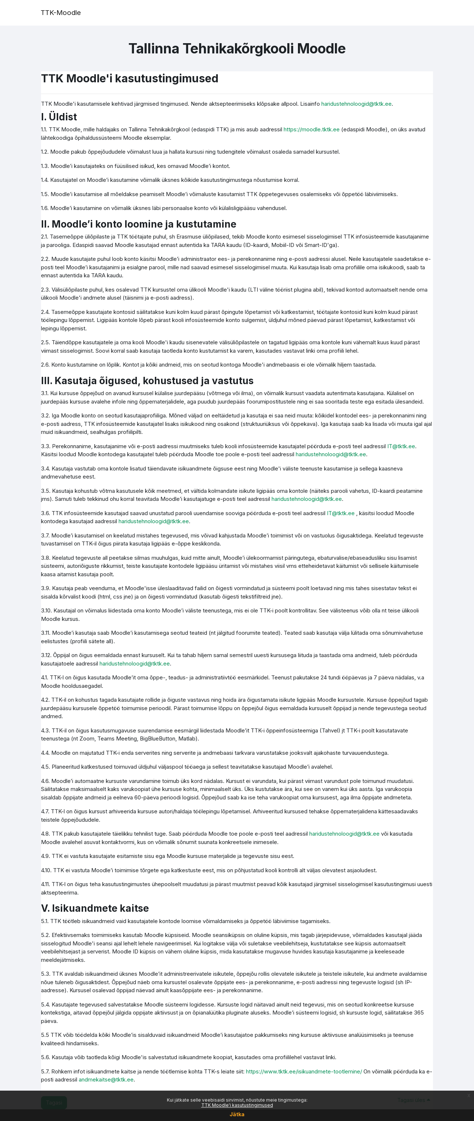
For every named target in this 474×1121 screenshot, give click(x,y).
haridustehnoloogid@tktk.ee (356, 103)
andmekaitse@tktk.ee (106, 1079)
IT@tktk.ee (401, 446)
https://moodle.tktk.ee (312, 129)
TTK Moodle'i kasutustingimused (237, 1105)
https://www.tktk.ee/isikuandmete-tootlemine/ (304, 1071)
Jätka (237, 1114)
